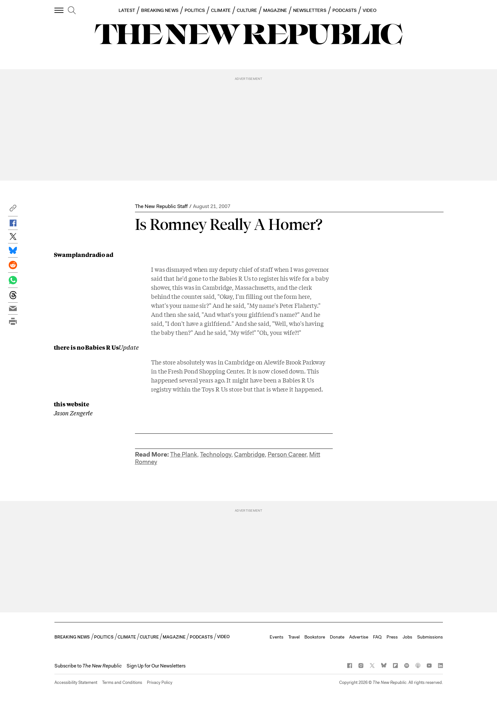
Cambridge (249, 454)
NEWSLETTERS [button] (309, 10)
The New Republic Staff (161, 206)
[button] (13, 209)
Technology (215, 454)
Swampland (71, 254)
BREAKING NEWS (159, 10)
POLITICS (195, 10)
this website (71, 404)
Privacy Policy (159, 682)
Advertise (358, 637)
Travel (294, 637)
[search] (72, 10)
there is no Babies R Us (86, 347)
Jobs (407, 637)
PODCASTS (344, 10)
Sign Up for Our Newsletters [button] (156, 666)
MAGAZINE (275, 10)
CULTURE (247, 10)
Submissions (430, 637)
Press (392, 637)
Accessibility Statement (75, 682)
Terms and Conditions (122, 682)
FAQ (377, 637)
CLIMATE (221, 10)
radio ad (101, 254)
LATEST (127, 10)
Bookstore (314, 637)
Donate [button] (337, 637)
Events (276, 637)
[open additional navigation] (59, 10)
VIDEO (370, 10)
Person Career (287, 454)
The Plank (183, 454)
